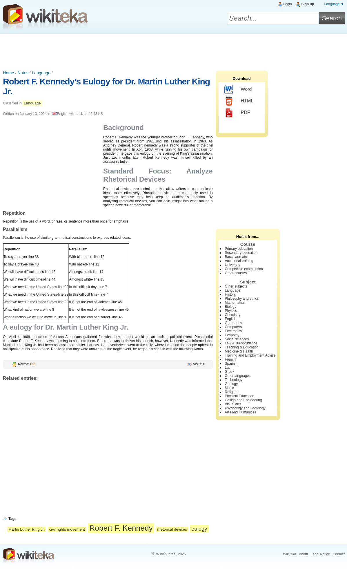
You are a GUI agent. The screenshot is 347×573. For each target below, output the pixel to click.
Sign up (307, 4)
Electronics (233, 331)
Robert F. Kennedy (121, 528)
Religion (231, 392)
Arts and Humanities (240, 412)
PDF (237, 113)
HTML (239, 101)
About (303, 554)
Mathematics (235, 303)
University (232, 265)
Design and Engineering (243, 400)
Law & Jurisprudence (241, 343)
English (230, 319)
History (230, 294)
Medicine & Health (239, 351)
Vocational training (239, 261)
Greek (230, 372)
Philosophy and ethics (242, 299)
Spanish (231, 363)
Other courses (236, 273)
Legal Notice (320, 554)
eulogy (199, 529)
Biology (230, 307)
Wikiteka (289, 554)
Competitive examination (244, 269)
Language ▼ (334, 4)
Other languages (238, 376)
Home (8, 73)
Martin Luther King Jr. (26, 529)
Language (41, 73)
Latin (228, 368)
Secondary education (241, 253)
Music (229, 388)
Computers (233, 327)
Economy (232, 335)
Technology (234, 380)
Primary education (239, 249)
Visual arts (233, 404)
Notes (22, 73)
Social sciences (237, 339)
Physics (231, 311)
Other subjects (236, 286)
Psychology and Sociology (245, 408)
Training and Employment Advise (250, 355)
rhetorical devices (172, 529)
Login (287, 4)
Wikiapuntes (165, 554)
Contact (339, 554)
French (230, 359)
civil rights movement (67, 529)
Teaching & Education (242, 347)
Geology (231, 384)
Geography (233, 323)
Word (238, 89)
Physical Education (239, 396)
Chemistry (233, 315)
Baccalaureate (236, 257)
